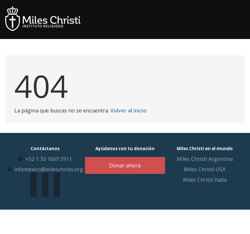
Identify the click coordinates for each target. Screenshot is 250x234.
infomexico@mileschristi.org (48, 169)
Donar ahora (125, 165)
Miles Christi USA (205, 169)
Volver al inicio (128, 110)
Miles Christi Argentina (205, 158)
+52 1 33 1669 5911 (48, 158)
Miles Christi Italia (205, 179)
